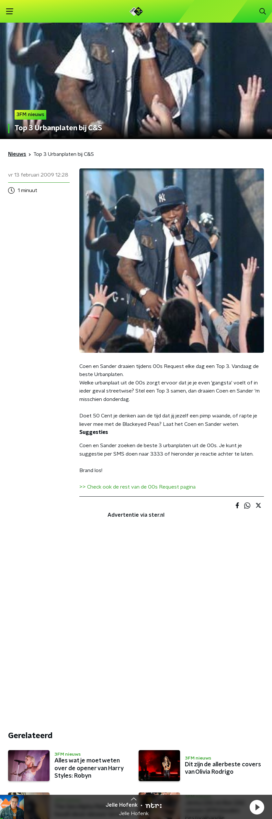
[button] (256, 807)
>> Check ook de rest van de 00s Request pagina (137, 487)
